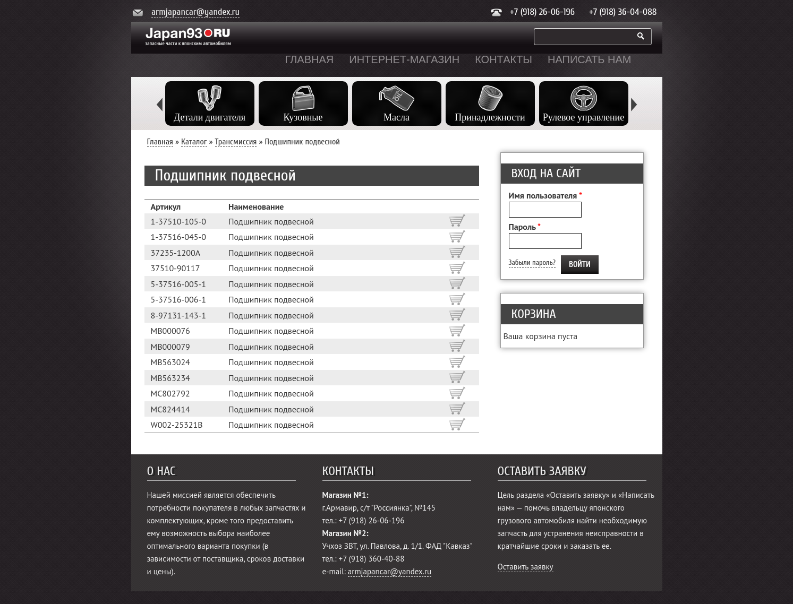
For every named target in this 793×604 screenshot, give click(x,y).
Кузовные (303, 117)
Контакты (503, 59)
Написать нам (589, 59)
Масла (396, 117)
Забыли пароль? (532, 262)
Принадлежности (490, 117)
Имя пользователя (545, 195)
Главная (309, 59)
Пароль (525, 226)
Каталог (194, 141)
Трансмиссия (236, 141)
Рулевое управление (583, 117)
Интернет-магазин (404, 59)
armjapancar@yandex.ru (195, 12)
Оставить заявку (525, 567)
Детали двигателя (209, 117)
